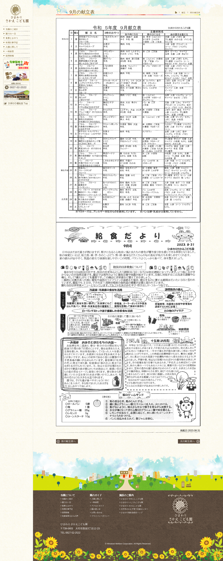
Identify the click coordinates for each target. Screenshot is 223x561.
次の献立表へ (187, 441)
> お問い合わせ (96, 512)
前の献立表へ (68, 441)
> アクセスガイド (97, 506)
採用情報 (8, 56)
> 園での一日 (66, 502)
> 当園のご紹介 (67, 499)
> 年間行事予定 (67, 509)
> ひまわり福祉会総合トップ (130, 512)
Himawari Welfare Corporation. (120, 544)
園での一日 (9, 34)
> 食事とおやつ (67, 506)
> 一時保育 (94, 502)
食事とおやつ (10, 38)
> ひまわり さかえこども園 (130, 506)
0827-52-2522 (72, 532)
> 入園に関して (96, 499)
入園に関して (10, 47)
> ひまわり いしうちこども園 (131, 502)
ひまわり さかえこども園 (16, 14)
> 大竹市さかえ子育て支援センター (133, 509)
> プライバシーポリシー (99, 516)
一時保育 (8, 51)
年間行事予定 (10, 42)
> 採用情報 (65, 512)
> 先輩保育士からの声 (69, 516)
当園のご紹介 (10, 29)
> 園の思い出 (95, 509)
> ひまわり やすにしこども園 (131, 499)
